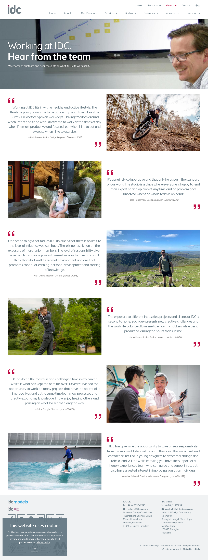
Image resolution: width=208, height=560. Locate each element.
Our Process (89, 13)
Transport (193, 13)
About (69, 13)
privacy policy (43, 542)
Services (111, 13)
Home (52, 13)
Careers (171, 5)
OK (34, 548)
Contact (186, 5)
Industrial (172, 13)
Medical (130, 13)
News (139, 5)
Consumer (151, 13)
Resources (154, 5)
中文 (198, 5)
